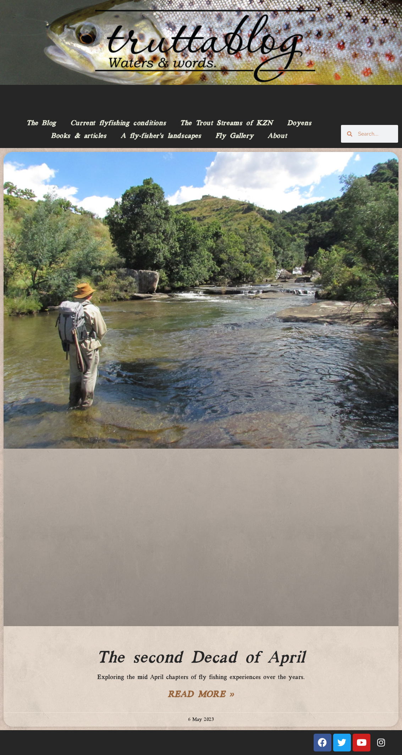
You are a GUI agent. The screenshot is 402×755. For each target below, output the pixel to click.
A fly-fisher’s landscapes (161, 136)
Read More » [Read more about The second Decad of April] (201, 695)
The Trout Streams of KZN (226, 123)
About (277, 136)
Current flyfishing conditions (118, 123)
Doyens (299, 123)
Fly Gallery (234, 136)
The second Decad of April (201, 658)
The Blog (41, 123)
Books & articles (78, 136)
